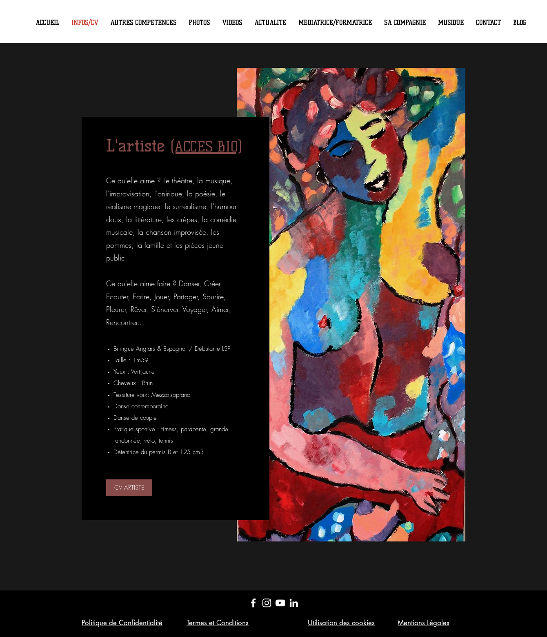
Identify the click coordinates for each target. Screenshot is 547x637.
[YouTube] (280, 603)
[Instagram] (267, 603)
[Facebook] (253, 603)
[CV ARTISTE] (129, 487)
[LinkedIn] (294, 603)
